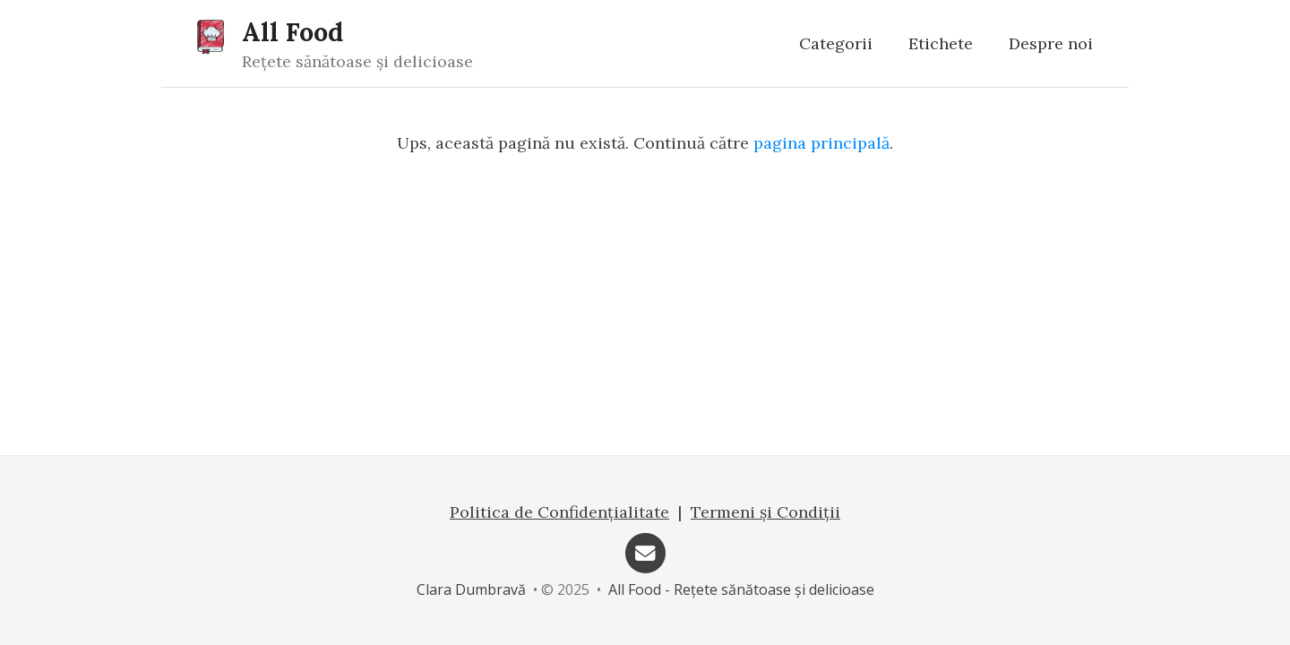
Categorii (836, 43)
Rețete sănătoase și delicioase (357, 61)
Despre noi (1051, 43)
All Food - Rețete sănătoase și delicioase (741, 589)
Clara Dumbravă (471, 589)
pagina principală (821, 143)
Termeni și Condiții (765, 512)
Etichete (940, 43)
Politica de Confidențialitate (559, 512)
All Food (292, 31)
